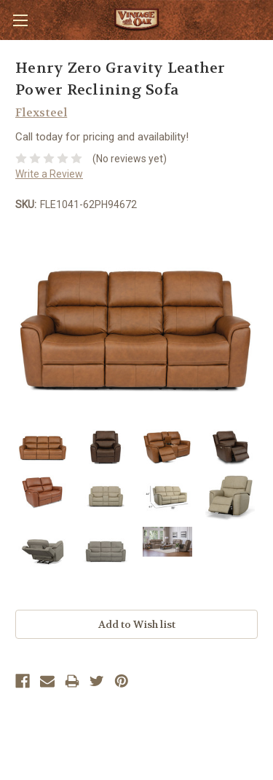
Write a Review (49, 174)
